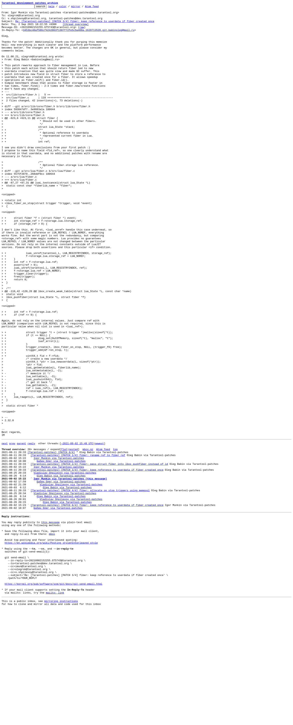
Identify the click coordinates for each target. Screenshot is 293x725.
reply (31, 530)
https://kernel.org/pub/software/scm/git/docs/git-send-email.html (53, 697)
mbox (52, 638)
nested (73, 537)
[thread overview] (76, 28)
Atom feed (98, 7)
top (115, 537)
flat (64, 537)
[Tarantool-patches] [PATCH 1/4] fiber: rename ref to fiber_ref (78, 544)
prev (12, 530)
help (57, 7)
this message (50, 623)
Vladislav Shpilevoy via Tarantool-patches (65, 565)
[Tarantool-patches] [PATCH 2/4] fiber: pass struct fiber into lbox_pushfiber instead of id (99, 555)
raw (81, 31)
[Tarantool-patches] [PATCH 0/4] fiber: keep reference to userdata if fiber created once (97, 604)
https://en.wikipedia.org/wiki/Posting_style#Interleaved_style (51, 648)
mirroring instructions (61, 717)
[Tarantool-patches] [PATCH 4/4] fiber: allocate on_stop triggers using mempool (90, 586)
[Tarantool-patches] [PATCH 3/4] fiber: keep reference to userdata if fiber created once (97, 562)
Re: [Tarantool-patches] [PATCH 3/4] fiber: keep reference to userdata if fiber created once (84, 24)
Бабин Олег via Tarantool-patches (61, 551)
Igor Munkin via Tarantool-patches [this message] (70, 572)
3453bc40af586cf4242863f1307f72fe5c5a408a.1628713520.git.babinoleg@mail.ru (78, 35)
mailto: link (55, 708)
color (69, 7)
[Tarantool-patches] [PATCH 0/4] (51, 540)
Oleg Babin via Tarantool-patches (61, 569)
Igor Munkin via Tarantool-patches (59, 548)
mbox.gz (87, 537)
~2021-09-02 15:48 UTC (77, 530)
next (5, 530)
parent (21, 530)
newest (99, 530)
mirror (82, 7)
